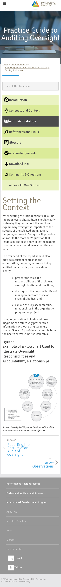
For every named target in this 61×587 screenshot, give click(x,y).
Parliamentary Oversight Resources (26, 493)
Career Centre (14, 549)
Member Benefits (16, 521)
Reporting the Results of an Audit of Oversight (27, 67)
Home (5, 64)
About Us (12, 511)
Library (10, 539)
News (10, 530)
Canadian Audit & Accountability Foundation (26, 579)
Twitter (15, 567)
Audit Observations (43, 464)
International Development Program (27, 502)
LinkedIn (16, 558)
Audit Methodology (20, 64)
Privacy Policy (24, 581)
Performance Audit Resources (23, 483)
